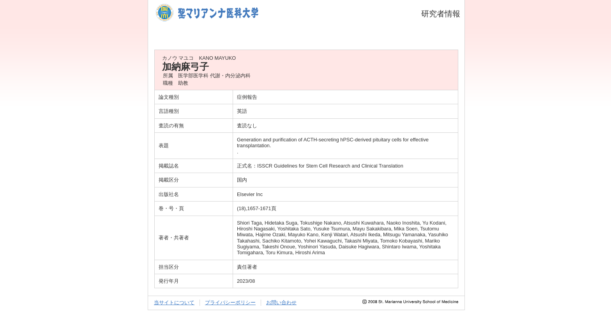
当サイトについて (174, 302)
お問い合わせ (281, 302)
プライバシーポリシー (230, 302)
